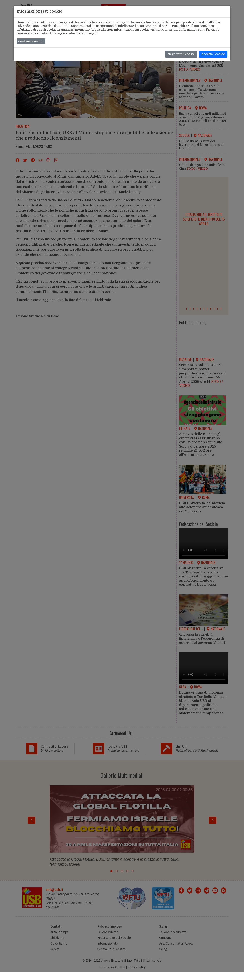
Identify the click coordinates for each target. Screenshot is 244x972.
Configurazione (28, 41)
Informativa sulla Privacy (198, 29)
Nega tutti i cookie (181, 54)
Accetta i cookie (213, 54)
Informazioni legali (82, 33)
